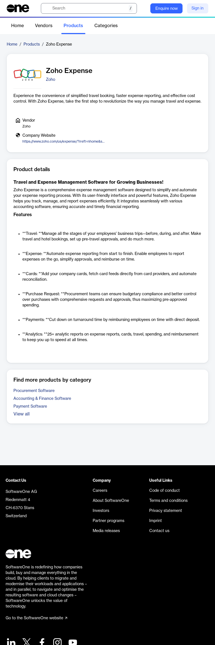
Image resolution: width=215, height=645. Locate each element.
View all (21, 414)
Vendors (43, 25)
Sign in (197, 8)
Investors (101, 511)
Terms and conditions (168, 501)
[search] (89, 8)
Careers (100, 491)
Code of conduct (164, 491)
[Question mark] (142, 8)
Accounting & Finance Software (42, 399)
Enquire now (166, 9)
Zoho (50, 80)
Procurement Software (34, 391)
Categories (106, 25)
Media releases (106, 531)
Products (73, 25)
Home (17, 25)
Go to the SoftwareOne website (36, 618)
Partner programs (108, 521)
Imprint (155, 521)
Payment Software (30, 406)
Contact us (159, 531)
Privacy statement (165, 511)
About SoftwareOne (111, 501)
